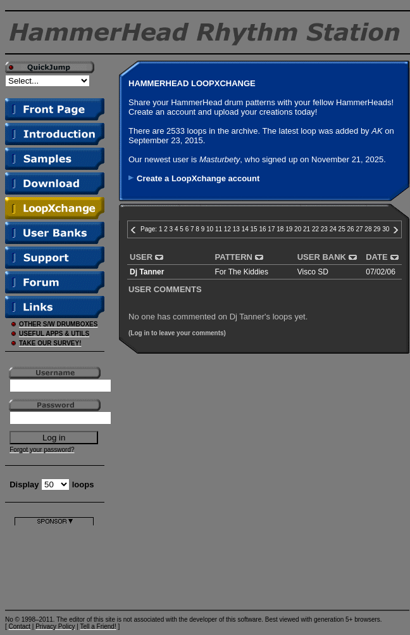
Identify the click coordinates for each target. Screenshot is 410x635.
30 (385, 229)
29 (376, 229)
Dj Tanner (147, 271)
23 (324, 229)
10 (209, 229)
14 (245, 229)
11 (218, 229)
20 (297, 229)
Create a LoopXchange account (198, 178)
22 (315, 229)
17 (271, 229)
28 (367, 229)
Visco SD (312, 271)
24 (333, 229)
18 (279, 229)
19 (288, 229)
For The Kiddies (242, 271)
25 (342, 229)
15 (254, 229)
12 (227, 229)
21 (306, 229)
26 (350, 229)
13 (236, 229)
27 (359, 229)
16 (262, 229)
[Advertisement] (54, 565)
